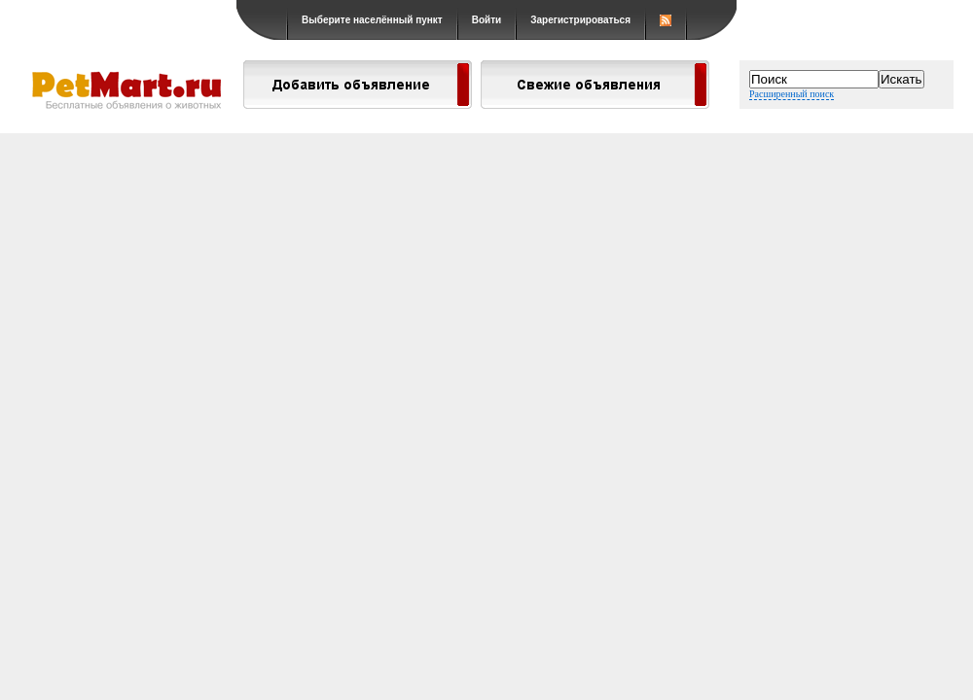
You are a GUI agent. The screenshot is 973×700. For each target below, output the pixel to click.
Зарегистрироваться (580, 20)
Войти (487, 20)
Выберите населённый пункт (372, 20)
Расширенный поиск (791, 93)
